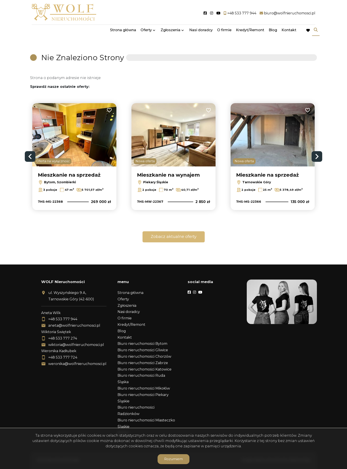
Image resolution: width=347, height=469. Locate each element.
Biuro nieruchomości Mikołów (144, 388)
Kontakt (288, 31)
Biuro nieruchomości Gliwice (143, 350)
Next (317, 156)
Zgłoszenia (170, 31)
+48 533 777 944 (62, 319)
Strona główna (123, 31)
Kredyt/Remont (250, 31)
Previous (30, 156)
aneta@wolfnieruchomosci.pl (74, 325)
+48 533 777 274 (62, 338)
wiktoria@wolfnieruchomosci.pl (76, 345)
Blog (273, 31)
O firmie (224, 31)
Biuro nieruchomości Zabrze (143, 363)
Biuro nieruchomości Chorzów (144, 356)
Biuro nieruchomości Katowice (145, 369)
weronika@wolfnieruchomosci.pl (77, 364)
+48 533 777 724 (62, 357)
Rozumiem (173, 459)
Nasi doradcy (201, 31)
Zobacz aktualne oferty (174, 236)
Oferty (146, 31)
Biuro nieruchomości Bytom (142, 344)
